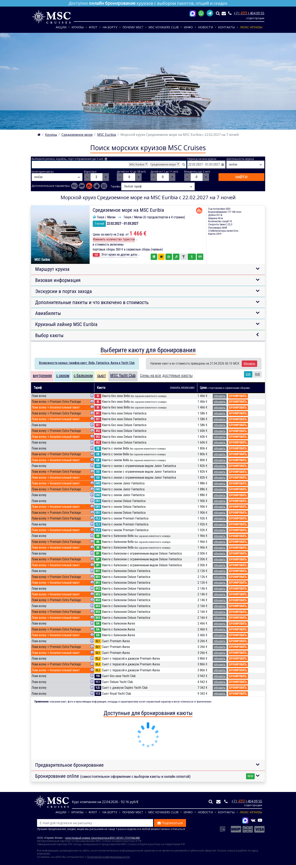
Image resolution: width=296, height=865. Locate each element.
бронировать (238, 396)
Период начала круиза (201, 158)
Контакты (226, 27)
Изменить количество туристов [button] (114, 239)
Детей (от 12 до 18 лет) (131, 171)
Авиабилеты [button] (48, 313)
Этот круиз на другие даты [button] (115, 255)
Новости (205, 27)
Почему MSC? (133, 27)
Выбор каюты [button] (49, 335)
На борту (110, 27)
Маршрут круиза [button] (52, 269)
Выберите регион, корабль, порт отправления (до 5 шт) (69, 158)
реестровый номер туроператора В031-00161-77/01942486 (102, 838)
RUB (257, 374)
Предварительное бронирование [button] (69, 765)
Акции (61, 27)
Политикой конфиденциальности (108, 857)
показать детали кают (182, 387)
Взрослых (90, 171)
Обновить (249, 363)
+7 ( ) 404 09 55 (249, 13)
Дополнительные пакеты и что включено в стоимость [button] (92, 302)
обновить (219, 396)
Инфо (188, 27)
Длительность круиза (240, 158)
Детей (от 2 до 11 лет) (164, 171)
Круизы (78, 27)
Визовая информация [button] (58, 280)
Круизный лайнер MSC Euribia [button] (66, 324)
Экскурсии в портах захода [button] (63, 291)
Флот (93, 27)
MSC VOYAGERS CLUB (163, 27)
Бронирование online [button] (145, 776)
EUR (248, 374)
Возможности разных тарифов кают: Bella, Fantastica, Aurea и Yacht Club (87, 363)
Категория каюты (43, 171)
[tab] (42, 376)
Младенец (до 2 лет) (197, 171)
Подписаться (170, 823)
